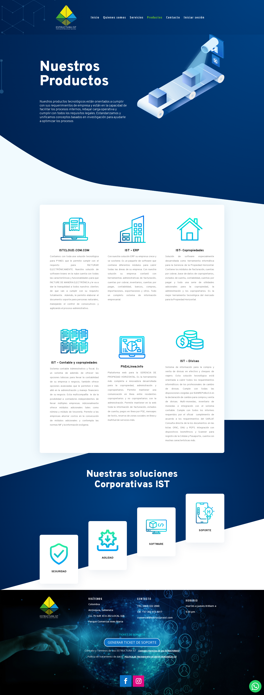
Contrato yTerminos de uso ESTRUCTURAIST (159, 650)
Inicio (95, 17)
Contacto (173, 17)
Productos (154, 17)
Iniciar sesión (194, 17)
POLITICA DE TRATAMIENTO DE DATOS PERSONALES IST (150, 656)
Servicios (136, 17)
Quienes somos (114, 17)
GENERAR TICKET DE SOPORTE (132, 642)
